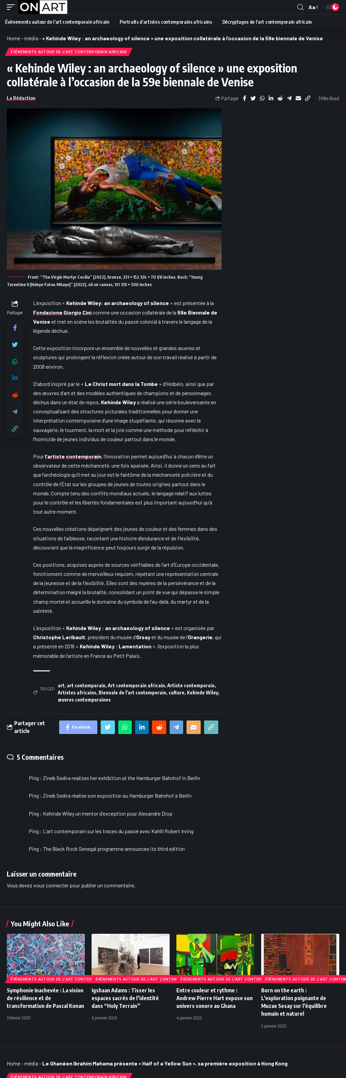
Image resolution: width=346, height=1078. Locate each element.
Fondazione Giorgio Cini (62, 312)
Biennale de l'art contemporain (132, 692)
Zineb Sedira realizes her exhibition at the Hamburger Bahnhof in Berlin (121, 778)
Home (13, 38)
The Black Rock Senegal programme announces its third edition (114, 848)
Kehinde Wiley (202, 692)
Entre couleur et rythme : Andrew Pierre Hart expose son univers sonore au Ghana (214, 998)
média (31, 38)
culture (176, 692)
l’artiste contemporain (73, 456)
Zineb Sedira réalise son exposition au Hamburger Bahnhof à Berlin (117, 795)
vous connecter (51, 885)
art (61, 685)
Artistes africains (77, 692)
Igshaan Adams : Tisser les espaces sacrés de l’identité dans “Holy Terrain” (125, 998)
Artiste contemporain (191, 685)
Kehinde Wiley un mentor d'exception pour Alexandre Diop (107, 813)
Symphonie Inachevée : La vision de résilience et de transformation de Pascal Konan (45, 998)
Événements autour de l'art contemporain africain (69, 52)
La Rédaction (21, 98)
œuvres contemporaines (84, 700)
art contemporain (86, 685)
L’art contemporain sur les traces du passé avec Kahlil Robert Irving (118, 831)
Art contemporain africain (136, 685)
